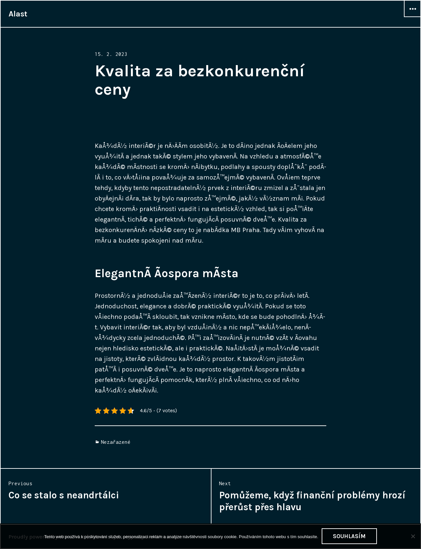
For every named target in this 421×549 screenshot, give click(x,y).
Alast (18, 13)
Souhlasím (349, 536)
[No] (412, 536)
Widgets (412, 16)
